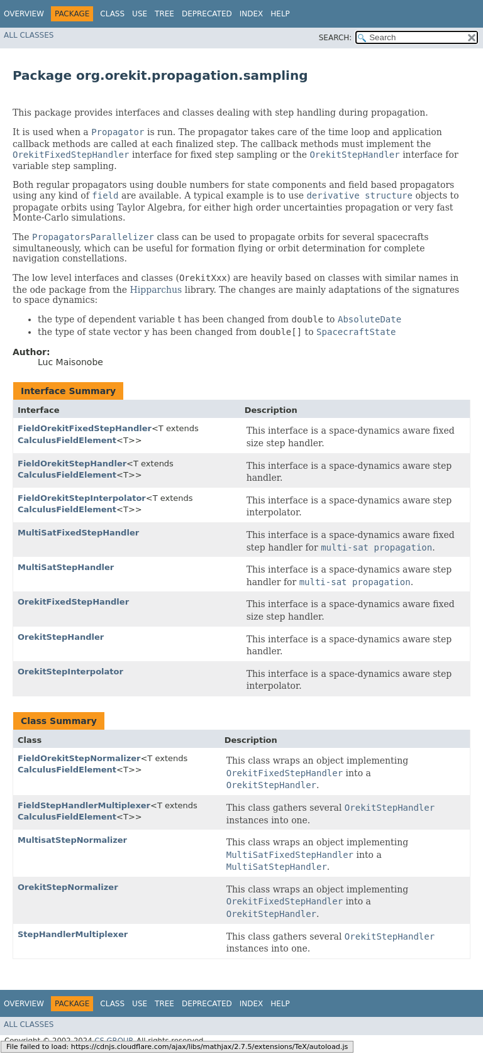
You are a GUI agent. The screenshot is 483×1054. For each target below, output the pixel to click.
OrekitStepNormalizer (68, 887)
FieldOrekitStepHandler (72, 463)
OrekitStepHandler (61, 637)
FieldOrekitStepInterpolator (82, 498)
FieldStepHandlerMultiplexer (84, 805)
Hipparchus (156, 290)
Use (139, 13)
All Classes (28, 35)
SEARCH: (335, 37)
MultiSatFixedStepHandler (78, 532)
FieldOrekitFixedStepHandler (85, 428)
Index (252, 13)
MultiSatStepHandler (66, 567)
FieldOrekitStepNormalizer (79, 758)
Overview (24, 13)
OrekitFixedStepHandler (73, 602)
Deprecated (207, 13)
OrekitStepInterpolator (70, 671)
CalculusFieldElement (67, 440)
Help (280, 13)
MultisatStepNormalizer (72, 840)
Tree (164, 13)
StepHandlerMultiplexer (73, 934)
